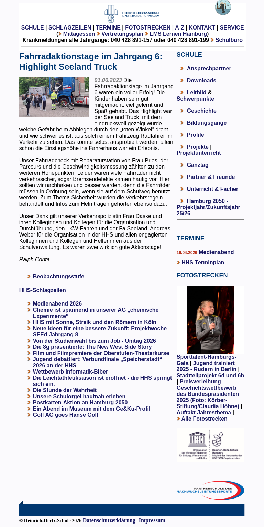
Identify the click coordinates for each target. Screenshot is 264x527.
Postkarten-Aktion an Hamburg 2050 (80, 402)
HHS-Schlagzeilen (42, 290)
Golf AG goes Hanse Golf (66, 415)
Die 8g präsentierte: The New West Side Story (92, 347)
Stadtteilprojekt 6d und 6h (210, 375)
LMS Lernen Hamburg (178, 34)
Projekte (198, 147)
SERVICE (232, 28)
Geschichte (202, 111)
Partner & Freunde (211, 177)
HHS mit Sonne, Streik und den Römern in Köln (94, 322)
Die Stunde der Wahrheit (65, 390)
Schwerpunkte (195, 99)
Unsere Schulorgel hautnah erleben (79, 396)
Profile (195, 135)
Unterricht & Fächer (212, 189)
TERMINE (108, 28)
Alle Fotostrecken (205, 419)
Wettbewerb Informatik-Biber (70, 372)
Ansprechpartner (209, 68)
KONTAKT (202, 28)
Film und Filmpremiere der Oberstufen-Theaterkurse (101, 353)
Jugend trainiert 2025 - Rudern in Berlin (206, 366)
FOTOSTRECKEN (147, 28)
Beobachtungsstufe (58, 276)
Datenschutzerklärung (109, 520)
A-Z (179, 28)
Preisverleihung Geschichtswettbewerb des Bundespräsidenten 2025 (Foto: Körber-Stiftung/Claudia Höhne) (208, 394)
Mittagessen (79, 34)
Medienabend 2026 (57, 304)
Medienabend (215, 252)
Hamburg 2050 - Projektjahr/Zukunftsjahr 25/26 (208, 207)
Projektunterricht (199, 153)
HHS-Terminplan (203, 262)
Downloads (201, 80)
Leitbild (197, 92)
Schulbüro (229, 40)
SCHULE (32, 28)
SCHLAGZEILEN (69, 28)
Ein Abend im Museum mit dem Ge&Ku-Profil (92, 409)
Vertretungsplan (122, 34)
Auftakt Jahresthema (204, 412)
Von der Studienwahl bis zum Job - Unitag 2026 (94, 341)
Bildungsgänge (207, 123)
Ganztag (198, 165)
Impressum (152, 520)
